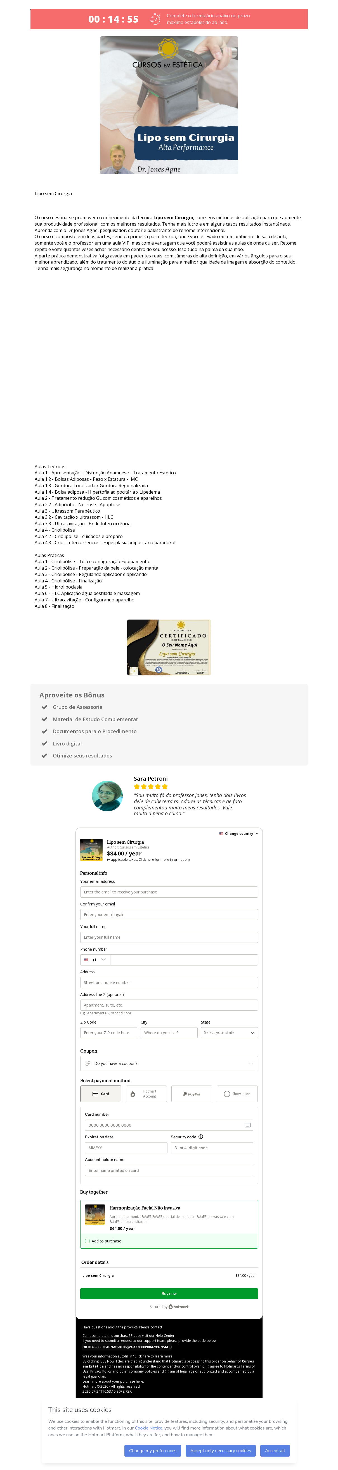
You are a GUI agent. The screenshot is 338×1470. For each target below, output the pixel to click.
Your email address (97, 881)
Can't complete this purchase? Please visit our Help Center (128, 1335)
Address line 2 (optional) (102, 994)
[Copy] (127, 1347)
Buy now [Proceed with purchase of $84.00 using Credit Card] (169, 1293)
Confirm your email (97, 904)
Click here (146, 859)
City (144, 1022)
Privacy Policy (101, 1371)
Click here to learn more (153, 1356)
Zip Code (88, 1022)
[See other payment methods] (237, 1094)
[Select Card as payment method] (101, 1094)
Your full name (93, 926)
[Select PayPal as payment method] (192, 1094)
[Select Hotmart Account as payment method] (146, 1094)
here (139, 1381)
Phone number (93, 949)
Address (87, 971)
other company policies (138, 1371)
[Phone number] (184, 959)
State (206, 1022)
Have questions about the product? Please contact (122, 1327)
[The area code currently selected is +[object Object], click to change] (95, 959)
